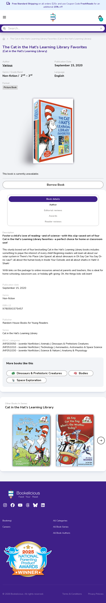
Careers (6, 526)
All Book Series (60, 526)
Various (7, 65)
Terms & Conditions (72, 593)
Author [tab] (53, 204)
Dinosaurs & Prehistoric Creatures (37, 373)
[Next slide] (101, 440)
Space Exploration (26, 380)
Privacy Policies (95, 593)
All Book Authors (61, 532)
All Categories (60, 520)
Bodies (81, 373)
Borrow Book (53, 185)
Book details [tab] (53, 199)
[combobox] (53, 28)
